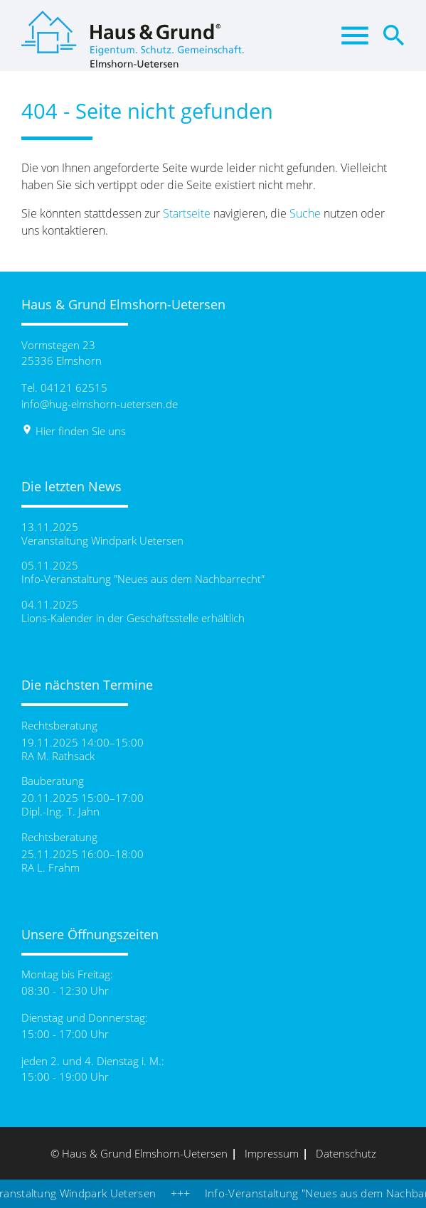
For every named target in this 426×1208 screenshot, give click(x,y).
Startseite (187, 213)
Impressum (272, 1153)
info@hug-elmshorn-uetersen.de (99, 404)
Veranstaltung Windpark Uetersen (102, 540)
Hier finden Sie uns (73, 431)
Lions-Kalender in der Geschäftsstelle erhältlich (133, 618)
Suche (305, 213)
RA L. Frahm (50, 867)
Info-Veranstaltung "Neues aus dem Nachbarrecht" (143, 579)
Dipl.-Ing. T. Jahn (60, 811)
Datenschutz (346, 1153)
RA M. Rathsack (58, 756)
